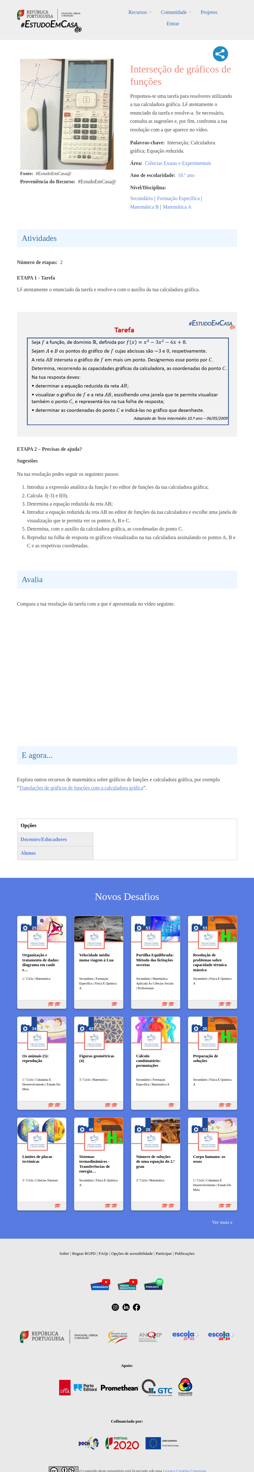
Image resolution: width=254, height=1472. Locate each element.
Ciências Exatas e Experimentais (178, 163)
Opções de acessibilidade (132, 1253)
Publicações (185, 1253)
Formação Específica (178, 198)
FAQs (103, 1253)
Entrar (173, 23)
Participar (164, 1253)
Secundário (141, 198)
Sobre (64, 1253)
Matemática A (177, 207)
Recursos (137, 12)
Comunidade (174, 12)
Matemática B (144, 207)
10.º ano (186, 175)
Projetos (209, 12)
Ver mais (220, 1222)
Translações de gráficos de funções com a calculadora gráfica (81, 787)
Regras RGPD (84, 1253)
